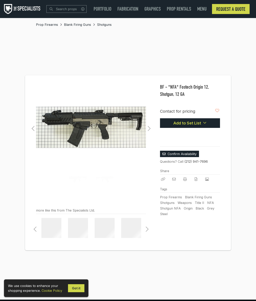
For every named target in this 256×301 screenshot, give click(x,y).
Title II (199, 203)
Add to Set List (190, 123)
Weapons (185, 203)
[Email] (174, 179)
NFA (210, 203)
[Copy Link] (163, 179)
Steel (164, 214)
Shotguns (104, 25)
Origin (188, 208)
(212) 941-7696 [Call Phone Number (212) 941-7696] (196, 162)
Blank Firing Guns (77, 25)
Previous (33, 127)
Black (200, 208)
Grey (210, 208)
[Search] (51, 9)
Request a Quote (230, 9)
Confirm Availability (179, 154)
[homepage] (23, 9)
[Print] (185, 179)
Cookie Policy (52, 291)
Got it (76, 288)
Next (148, 127)
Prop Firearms (47, 25)
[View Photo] (207, 179)
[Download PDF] (196, 179)
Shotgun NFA (170, 208)
